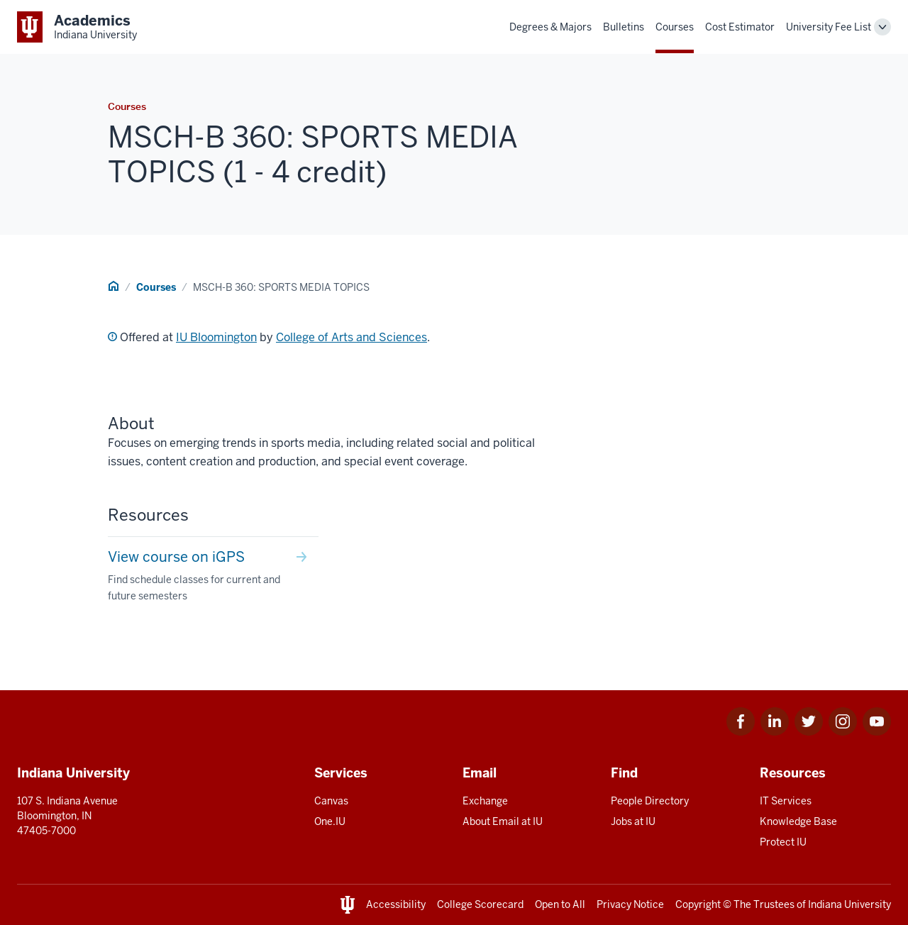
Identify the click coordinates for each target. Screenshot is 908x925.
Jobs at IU (633, 821)
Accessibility (396, 904)
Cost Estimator (740, 27)
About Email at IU (503, 821)
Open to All (560, 904)
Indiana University (849, 904)
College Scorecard (480, 904)
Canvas (331, 800)
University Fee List (828, 27)
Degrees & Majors (550, 27)
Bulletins (623, 27)
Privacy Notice (630, 904)
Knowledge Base (798, 821)
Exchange (485, 800)
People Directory (650, 800)
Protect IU (783, 842)
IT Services (786, 800)
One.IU (329, 821)
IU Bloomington (216, 337)
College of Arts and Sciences (351, 337)
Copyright (698, 904)
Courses (674, 27)
